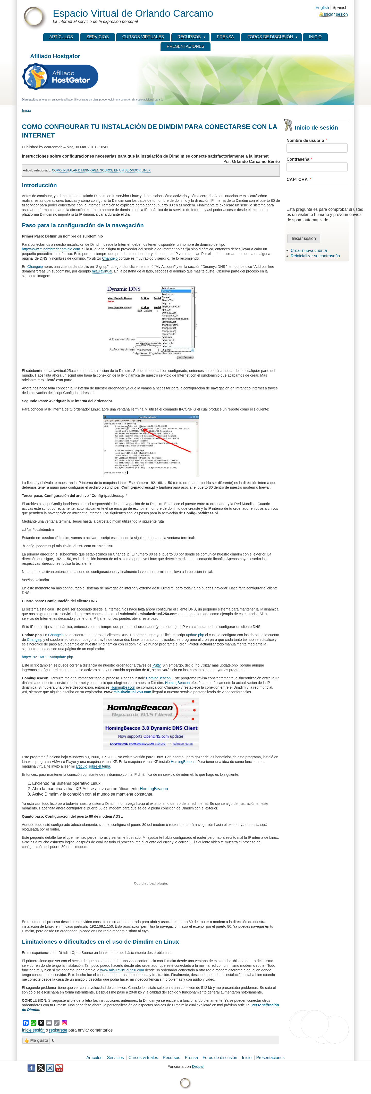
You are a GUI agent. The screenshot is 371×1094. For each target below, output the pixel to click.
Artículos (94, 1057)
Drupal (198, 1066)
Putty (157, 665)
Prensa (191, 1057)
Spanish (340, 7)
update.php (195, 635)
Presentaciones (270, 1057)
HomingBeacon (158, 678)
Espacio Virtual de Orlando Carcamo (133, 13)
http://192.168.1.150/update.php (47, 657)
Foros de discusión (220, 1057)
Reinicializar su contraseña (315, 256)
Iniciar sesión (336, 14)
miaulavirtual (102, 271)
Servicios (115, 1057)
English (322, 7)
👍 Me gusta (36, 1040)
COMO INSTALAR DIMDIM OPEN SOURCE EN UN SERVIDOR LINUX (101, 170)
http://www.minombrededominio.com (51, 249)
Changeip (109, 258)
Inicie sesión (33, 1030)
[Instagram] (64, 1023)
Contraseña (297, 159)
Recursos (171, 1057)
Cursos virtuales (143, 1057)
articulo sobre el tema (93, 766)
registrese (58, 1030)
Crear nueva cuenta (309, 250)
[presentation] (325, 197)
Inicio (26, 110)
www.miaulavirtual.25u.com (122, 970)
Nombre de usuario (305, 140)
